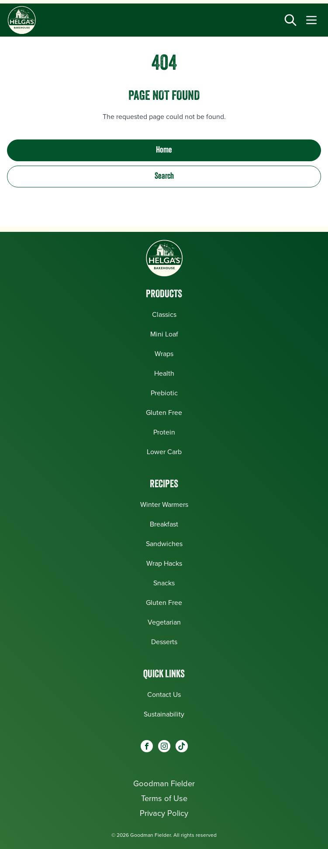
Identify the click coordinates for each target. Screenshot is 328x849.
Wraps (164, 354)
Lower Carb (164, 452)
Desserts (164, 642)
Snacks (164, 583)
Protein (164, 432)
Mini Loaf (164, 334)
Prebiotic (164, 393)
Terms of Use (164, 798)
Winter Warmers (164, 504)
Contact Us (164, 694)
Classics (164, 314)
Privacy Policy (164, 813)
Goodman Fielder (164, 783)
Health (164, 373)
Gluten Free (164, 413)
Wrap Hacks (164, 563)
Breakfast (164, 524)
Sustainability (164, 714)
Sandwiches (164, 544)
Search (164, 176)
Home (164, 150)
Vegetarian (164, 622)
